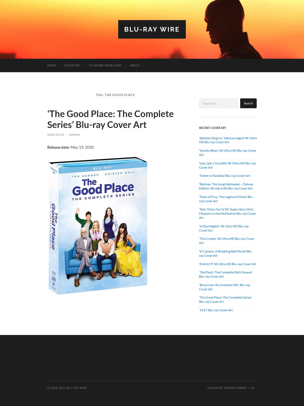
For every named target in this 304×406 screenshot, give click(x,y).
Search (248, 103)
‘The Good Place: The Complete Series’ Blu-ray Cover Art (110, 119)
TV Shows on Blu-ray (105, 65)
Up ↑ (254, 388)
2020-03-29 (55, 134)
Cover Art (72, 65)
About (135, 65)
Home (51, 65)
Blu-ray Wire (152, 29)
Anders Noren (235, 388)
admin (74, 134)
